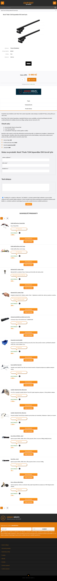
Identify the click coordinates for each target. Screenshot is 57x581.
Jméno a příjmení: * (6, 157)
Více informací (28, 238)
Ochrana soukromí (6, 565)
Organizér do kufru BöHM (16, 340)
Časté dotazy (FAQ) (6, 551)
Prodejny (3, 555)
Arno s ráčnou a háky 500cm (17, 482)
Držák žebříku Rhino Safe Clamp (18, 246)
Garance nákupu (5, 545)
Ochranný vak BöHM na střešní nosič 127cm (20, 317)
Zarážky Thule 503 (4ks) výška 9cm (18, 413)
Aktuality (3, 558)
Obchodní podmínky (6, 548)
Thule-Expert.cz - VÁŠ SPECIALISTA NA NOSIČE (28, 3)
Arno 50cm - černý (15, 459)
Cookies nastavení (5, 568)
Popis (28, 101)
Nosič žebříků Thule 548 (16, 365)
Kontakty (3, 562)
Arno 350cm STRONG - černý (17, 436)
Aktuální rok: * (5, 168)
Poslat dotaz (28, 108)
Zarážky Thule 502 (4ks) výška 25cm (19, 389)
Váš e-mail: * (5, 163)
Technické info (28, 105)
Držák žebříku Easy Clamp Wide (18, 223)
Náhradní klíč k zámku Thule (17, 269)
